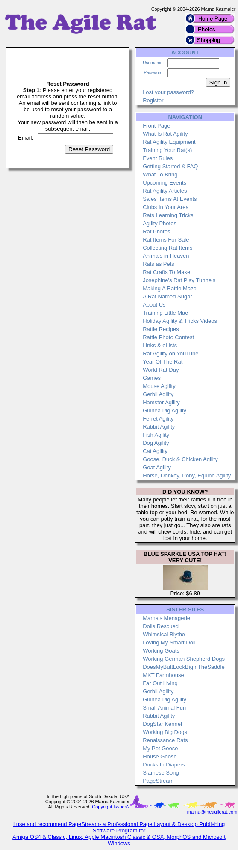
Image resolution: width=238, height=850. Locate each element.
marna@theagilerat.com (212, 811)
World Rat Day (161, 370)
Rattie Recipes (161, 329)
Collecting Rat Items (167, 248)
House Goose (160, 756)
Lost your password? (168, 92)
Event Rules (158, 158)
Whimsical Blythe (164, 634)
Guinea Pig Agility (164, 410)
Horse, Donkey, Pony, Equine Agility (187, 475)
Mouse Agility (159, 386)
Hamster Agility (161, 402)
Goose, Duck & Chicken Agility (180, 459)
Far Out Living (160, 683)
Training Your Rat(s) (167, 150)
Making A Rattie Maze (170, 288)
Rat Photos (156, 231)
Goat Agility (157, 467)
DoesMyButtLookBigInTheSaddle (184, 667)
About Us (154, 304)
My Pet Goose (160, 748)
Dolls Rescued (161, 626)
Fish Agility (156, 435)
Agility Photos (159, 223)
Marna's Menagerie (166, 618)
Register (153, 100)
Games (152, 378)
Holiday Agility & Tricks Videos (180, 321)
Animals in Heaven (166, 256)
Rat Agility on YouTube (170, 353)
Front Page (156, 125)
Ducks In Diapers (164, 764)
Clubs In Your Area (166, 207)
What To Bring (160, 174)
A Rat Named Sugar (167, 296)
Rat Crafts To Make (166, 272)
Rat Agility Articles (165, 191)
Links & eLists (160, 345)
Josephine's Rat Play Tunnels (179, 280)
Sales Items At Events (170, 199)
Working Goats (161, 650)
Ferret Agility (158, 418)
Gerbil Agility (158, 394)
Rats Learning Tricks (168, 215)
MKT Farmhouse (163, 675)
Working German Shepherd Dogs (184, 659)
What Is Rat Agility (165, 134)
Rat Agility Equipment (169, 142)
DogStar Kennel (162, 724)
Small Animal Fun (164, 707)
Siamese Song (161, 772)
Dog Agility (156, 443)
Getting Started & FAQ (170, 166)
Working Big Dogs (165, 732)
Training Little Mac (165, 313)
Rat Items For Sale (166, 239)
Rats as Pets (158, 264)
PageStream (158, 781)
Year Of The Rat (162, 361)
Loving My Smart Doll (169, 642)
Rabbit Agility (159, 427)
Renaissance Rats (165, 740)
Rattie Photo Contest (168, 337)
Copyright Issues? (110, 806)
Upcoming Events (164, 182)
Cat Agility (155, 451)
